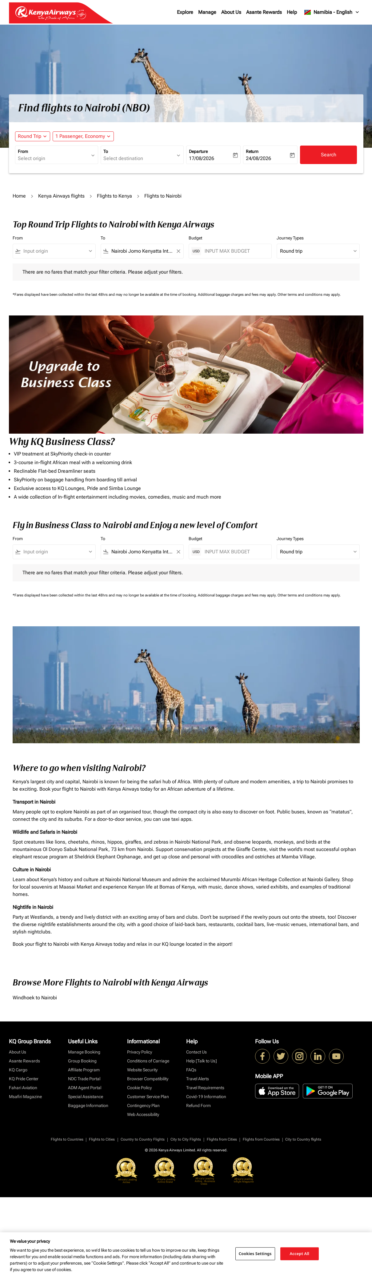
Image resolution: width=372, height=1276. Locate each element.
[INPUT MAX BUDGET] (235, 251)
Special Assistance (85, 1096)
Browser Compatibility (147, 1078)
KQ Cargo (18, 1069)
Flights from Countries (261, 1139)
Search (328, 155)
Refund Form (198, 1105)
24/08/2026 (258, 158)
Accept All (300, 1253)
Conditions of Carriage (148, 1060)
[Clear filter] (178, 251)
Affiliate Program (84, 1069)
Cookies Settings (255, 1253)
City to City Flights (185, 1139)
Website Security (142, 1069)
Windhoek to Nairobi (35, 998)
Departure (198, 151)
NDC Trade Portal (84, 1078)
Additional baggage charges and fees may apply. (238, 294)
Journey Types (290, 237)
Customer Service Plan (148, 1096)
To (105, 151)
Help (292, 12)
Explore (185, 12)
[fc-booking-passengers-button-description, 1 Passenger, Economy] (80, 136)
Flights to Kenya (114, 196)
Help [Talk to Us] (201, 1060)
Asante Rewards (264, 12)
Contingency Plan (143, 1105)
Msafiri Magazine (25, 1096)
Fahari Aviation (23, 1087)
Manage (207, 12)
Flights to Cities (102, 1139)
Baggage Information (88, 1105)
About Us (231, 12)
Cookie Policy (139, 1087)
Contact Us (196, 1051)
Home (19, 196)
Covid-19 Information (206, 1096)
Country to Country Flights (143, 1139)
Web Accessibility (143, 1114)
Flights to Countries (67, 1139)
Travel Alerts (197, 1078)
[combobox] (53, 158)
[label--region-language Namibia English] (332, 12)
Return (252, 151)
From (23, 151)
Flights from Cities (222, 1139)
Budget (195, 237)
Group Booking (82, 1060)
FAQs (191, 1069)
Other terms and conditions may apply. (309, 294)
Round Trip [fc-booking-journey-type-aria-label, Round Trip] (29, 136)
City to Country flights (303, 1139)
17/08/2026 (201, 158)
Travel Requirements (205, 1087)
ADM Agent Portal (84, 1087)
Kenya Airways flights (61, 196)
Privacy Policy (139, 1051)
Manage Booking (84, 1051)
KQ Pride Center (23, 1078)
